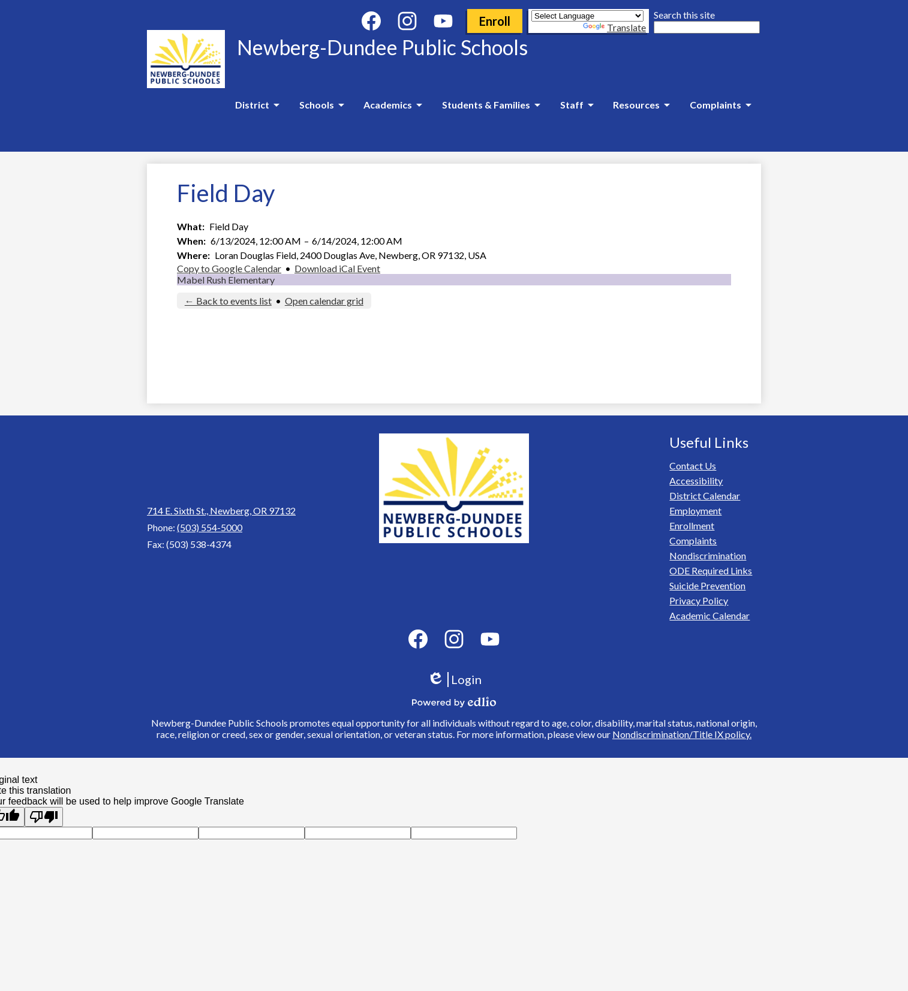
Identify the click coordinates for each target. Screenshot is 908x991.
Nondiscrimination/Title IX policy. (681, 734)
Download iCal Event (337, 268)
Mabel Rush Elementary (226, 279)
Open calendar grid (324, 300)
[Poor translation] (44, 817)
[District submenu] (257, 105)
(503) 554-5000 (209, 527)
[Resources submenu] (641, 105)
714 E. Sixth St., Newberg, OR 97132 (221, 510)
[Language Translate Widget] (587, 16)
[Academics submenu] (392, 105)
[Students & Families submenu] (491, 105)
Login (454, 679)
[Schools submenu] (321, 105)
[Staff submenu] (576, 105)
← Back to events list (228, 300)
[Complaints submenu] (720, 105)
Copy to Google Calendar (229, 268)
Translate (614, 27)
